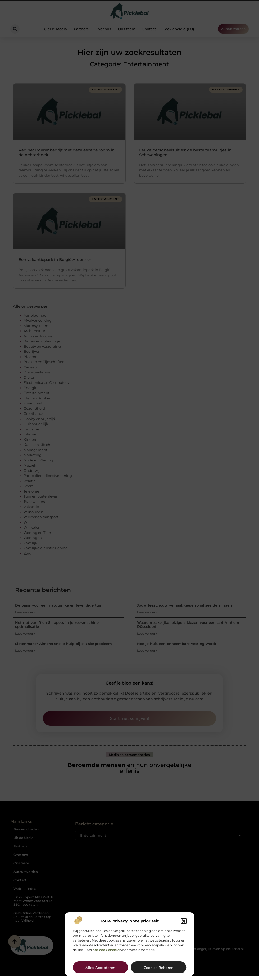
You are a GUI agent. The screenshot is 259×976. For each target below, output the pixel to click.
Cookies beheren (159, 967)
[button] (183, 921)
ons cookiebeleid (106, 950)
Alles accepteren (100, 967)
